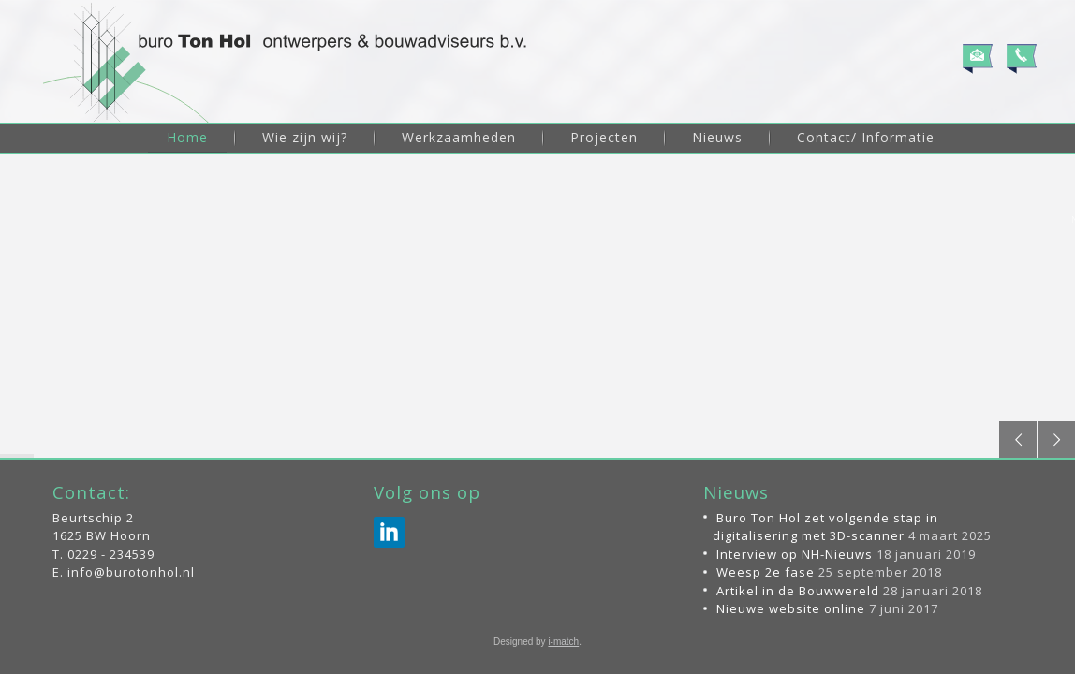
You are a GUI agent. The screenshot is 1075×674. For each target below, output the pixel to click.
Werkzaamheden (459, 137)
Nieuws (717, 137)
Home (187, 137)
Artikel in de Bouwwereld (797, 590)
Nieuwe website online (790, 608)
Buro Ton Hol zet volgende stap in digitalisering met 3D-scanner (825, 527)
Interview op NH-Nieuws (794, 554)
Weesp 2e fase (765, 572)
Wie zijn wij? (304, 137)
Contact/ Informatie (866, 137)
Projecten (604, 137)
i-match (563, 642)
